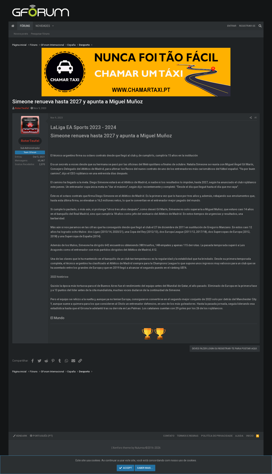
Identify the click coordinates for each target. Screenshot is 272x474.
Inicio (249, 435)
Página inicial (12, 26)
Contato (168, 435)
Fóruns (25, 25)
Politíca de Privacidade (217, 435)
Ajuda (239, 435)
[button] (53, 26)
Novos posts (21, 33)
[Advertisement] (125, 399)
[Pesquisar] (260, 26)
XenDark (20, 435)
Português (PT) (41, 435)
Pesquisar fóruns (40, 33)
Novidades (43, 25)
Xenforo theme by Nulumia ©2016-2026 (137, 447)
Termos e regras (187, 435)
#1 (255, 117)
